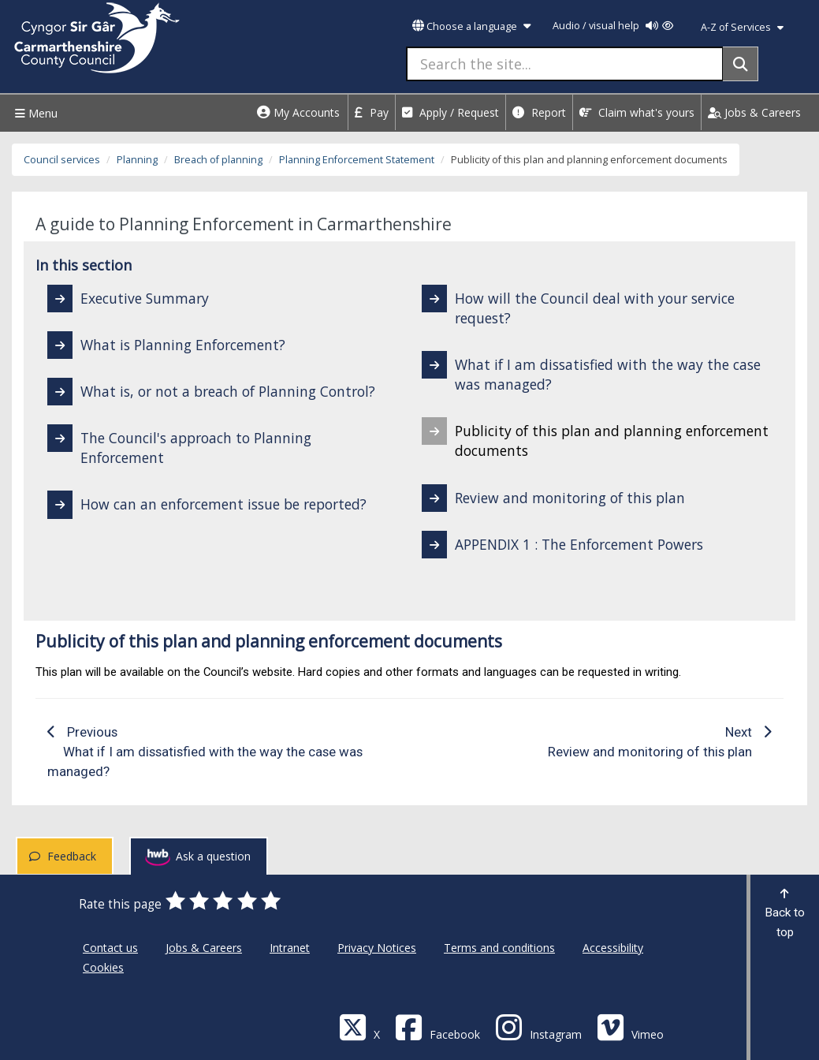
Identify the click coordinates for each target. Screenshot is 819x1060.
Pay (372, 112)
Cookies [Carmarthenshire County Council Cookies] (103, 967)
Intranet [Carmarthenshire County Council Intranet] (290, 947)
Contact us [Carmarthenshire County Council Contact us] (110, 947)
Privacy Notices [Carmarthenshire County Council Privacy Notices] (376, 947)
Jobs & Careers (754, 112)
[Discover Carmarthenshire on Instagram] (538, 1026)
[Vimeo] (630, 1026)
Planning (137, 159)
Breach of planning (218, 159)
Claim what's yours (636, 112)
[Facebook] (437, 1026)
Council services (62, 159)
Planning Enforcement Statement (356, 159)
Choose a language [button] (471, 26)
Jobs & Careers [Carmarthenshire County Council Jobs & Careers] (204, 947)
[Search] (740, 64)
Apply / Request (450, 112)
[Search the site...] (565, 64)
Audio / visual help (613, 25)
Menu (34, 113)
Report (539, 112)
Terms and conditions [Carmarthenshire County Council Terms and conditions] (499, 947)
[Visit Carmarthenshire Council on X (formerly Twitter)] (359, 1026)
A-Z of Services (742, 27)
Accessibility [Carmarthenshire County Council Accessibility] (613, 947)
